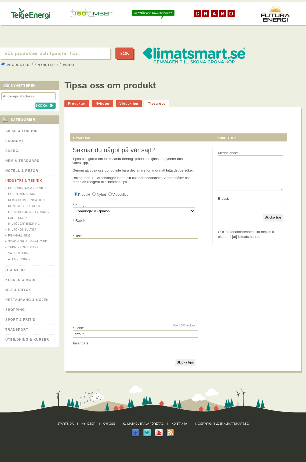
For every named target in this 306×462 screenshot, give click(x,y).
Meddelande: (228, 153)
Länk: (78, 344)
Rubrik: (79, 221)
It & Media (15, 270)
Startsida (65, 439)
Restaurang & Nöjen (27, 300)
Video (65, 65)
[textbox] (55, 53)
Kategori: (81, 205)
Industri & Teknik (23, 181)
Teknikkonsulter (23, 247)
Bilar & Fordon (21, 131)
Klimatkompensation (26, 200)
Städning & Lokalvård (28, 241)
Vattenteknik (20, 253)
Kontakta (179, 439)
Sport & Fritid (20, 320)
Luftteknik (18, 217)
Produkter (16, 65)
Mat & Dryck (18, 290)
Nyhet (99, 194)
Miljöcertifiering (24, 223)
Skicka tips (185, 378)
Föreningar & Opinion (27, 188)
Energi (12, 151)
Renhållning (19, 235)
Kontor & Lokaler (24, 206)
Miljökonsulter (22, 229)
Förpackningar (21, 194)
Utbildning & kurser (27, 339)
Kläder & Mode (21, 280)
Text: (78, 236)
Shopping (15, 310)
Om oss (109, 439)
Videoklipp (128, 103)
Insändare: (81, 359)
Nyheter (44, 65)
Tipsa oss (156, 103)
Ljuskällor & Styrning (28, 211)
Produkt (82, 194)
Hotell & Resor (21, 171)
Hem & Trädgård (22, 161)
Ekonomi (14, 141)
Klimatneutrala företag (143, 439)
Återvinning (19, 259)
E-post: (223, 205)
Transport (16, 330)
